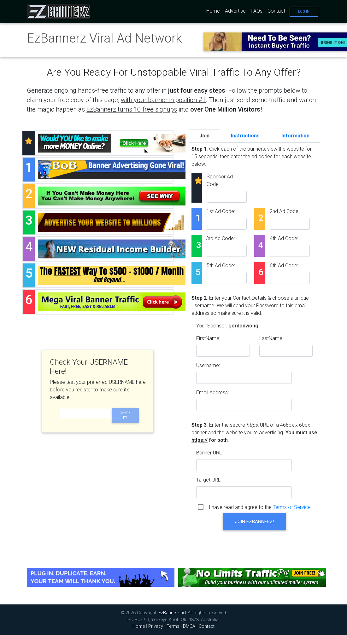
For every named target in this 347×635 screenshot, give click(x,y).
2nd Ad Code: (284, 211)
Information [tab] (295, 136)
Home (213, 11)
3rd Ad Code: (220, 238)
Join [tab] (204, 136)
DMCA (189, 626)
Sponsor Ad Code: (220, 180)
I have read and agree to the (260, 507)
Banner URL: (209, 453)
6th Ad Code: (284, 265)
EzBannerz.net (172, 612)
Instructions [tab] (245, 136)
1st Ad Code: (221, 211)
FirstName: (208, 338)
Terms (173, 626)
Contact (276, 11)
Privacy (155, 626)
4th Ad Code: (284, 238)
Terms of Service (292, 507)
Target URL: (208, 480)
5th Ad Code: (221, 265)
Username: (208, 365)
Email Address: (212, 392)
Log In (303, 11)
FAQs (256, 11)
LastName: (271, 338)
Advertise (235, 11)
